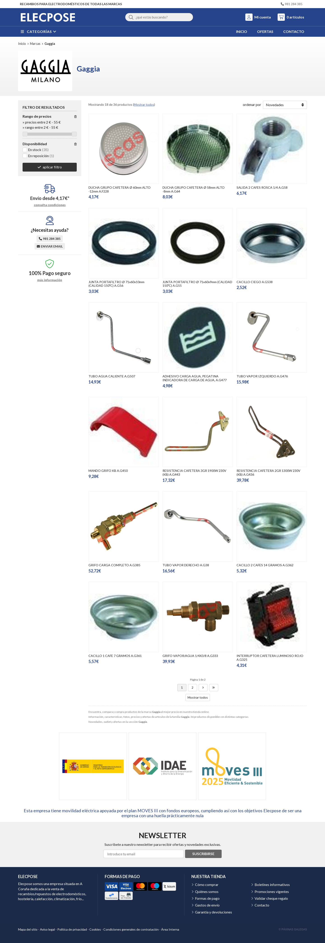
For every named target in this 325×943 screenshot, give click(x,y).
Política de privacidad (72, 929)
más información (49, 280)
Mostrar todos (144, 104)
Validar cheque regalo (271, 898)
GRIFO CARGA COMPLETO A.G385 (114, 565)
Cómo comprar (206, 884)
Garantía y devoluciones (213, 912)
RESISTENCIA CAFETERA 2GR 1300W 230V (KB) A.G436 (268, 472)
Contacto (262, 905)
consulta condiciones (50, 205)
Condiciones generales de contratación (131, 929)
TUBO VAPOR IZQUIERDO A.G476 (262, 376)
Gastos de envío (207, 905)
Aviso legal (47, 929)
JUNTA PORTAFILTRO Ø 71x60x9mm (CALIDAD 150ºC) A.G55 (197, 284)
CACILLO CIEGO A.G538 (255, 282)
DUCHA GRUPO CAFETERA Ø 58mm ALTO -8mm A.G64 (193, 189)
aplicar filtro (52, 167)
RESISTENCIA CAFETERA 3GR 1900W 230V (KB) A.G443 (194, 472)
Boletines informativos (272, 884)
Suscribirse (203, 853)
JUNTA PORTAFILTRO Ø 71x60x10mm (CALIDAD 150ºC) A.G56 (116, 284)
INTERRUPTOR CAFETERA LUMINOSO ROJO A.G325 (270, 657)
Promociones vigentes (272, 891)
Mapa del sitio (27, 929)
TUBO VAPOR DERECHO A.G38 (185, 565)
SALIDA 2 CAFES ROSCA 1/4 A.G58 (262, 187)
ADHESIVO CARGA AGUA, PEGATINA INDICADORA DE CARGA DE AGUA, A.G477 (194, 378)
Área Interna (170, 929)
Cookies (95, 929)
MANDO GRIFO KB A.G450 (108, 471)
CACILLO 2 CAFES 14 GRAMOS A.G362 (265, 565)
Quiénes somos (206, 891)
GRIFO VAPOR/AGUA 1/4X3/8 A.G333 (190, 656)
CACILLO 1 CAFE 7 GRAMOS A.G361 (115, 656)
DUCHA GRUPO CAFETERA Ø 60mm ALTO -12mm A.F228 (119, 189)
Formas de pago (207, 898)
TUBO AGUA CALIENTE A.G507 (111, 376)
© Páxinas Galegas (293, 929)
